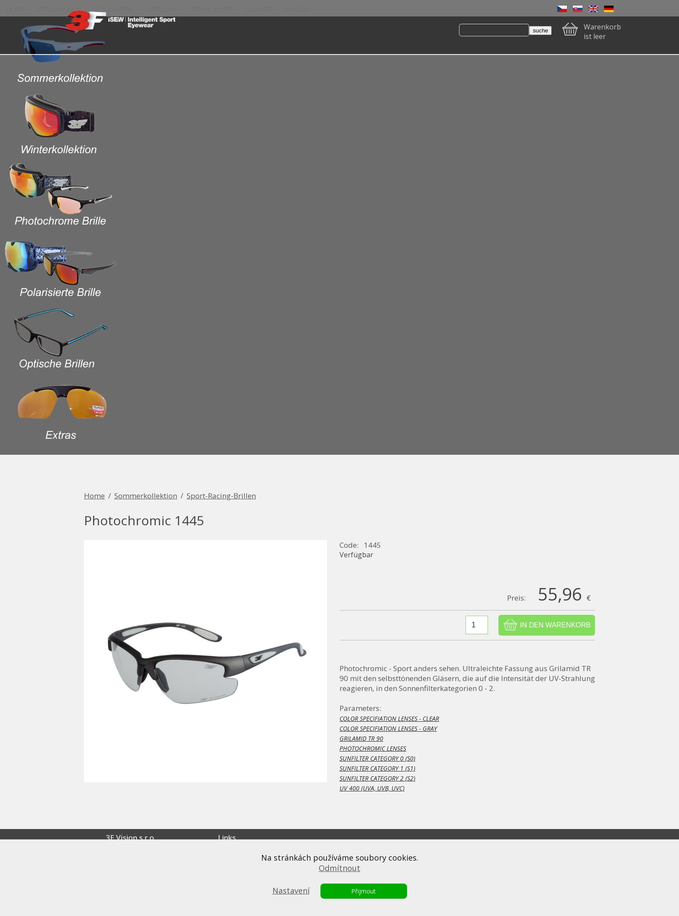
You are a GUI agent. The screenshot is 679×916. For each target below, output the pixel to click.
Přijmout (363, 891)
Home (94, 496)
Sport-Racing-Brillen (221, 496)
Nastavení (291, 890)
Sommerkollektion (145, 496)
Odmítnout (339, 868)
